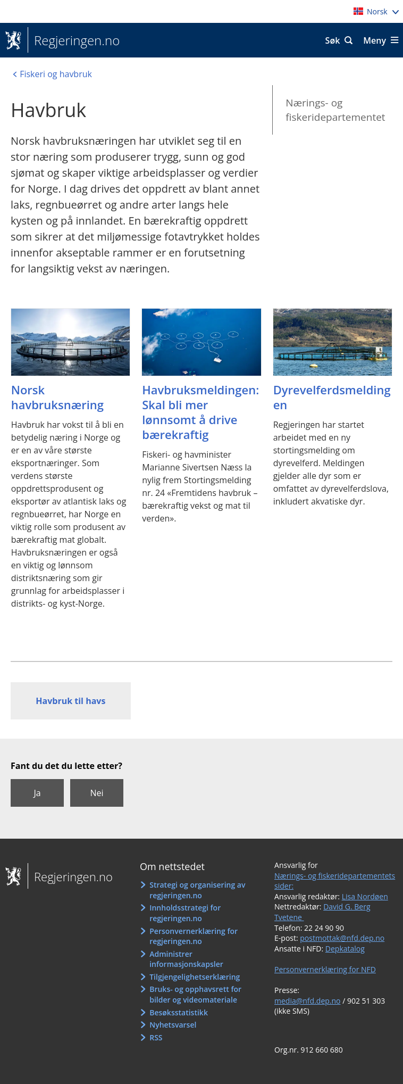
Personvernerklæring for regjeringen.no (193, 936)
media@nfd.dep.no (307, 1001)
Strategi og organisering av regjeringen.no (197, 890)
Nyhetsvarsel (172, 1025)
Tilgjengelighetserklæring (194, 977)
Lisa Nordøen (365, 896)
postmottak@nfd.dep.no (342, 938)
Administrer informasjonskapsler (186, 959)
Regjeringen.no (74, 40)
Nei (96, 793)
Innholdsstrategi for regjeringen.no (185, 913)
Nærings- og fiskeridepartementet (335, 110)
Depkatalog (345, 949)
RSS (155, 1037)
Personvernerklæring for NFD (325, 969)
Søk (332, 40)
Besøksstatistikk (178, 1012)
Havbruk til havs (70, 701)
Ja (36, 793)
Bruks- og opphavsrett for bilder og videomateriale (195, 994)
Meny (374, 40)
